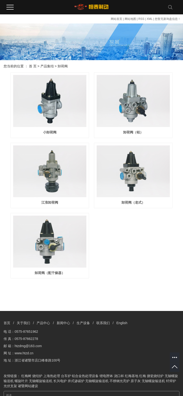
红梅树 (26, 376)
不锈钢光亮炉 (120, 381)
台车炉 (66, 376)
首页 (7, 323)
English (121, 323)
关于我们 (23, 323)
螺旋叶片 (21, 381)
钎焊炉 (171, 381)
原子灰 (136, 381)
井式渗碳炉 (76, 381)
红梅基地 (131, 376)
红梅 (142, 376)
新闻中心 (63, 323)
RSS (141, 19)
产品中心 (43, 323)
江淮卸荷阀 (49, 202)
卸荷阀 (63, 66)
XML (149, 19)
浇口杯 (119, 376)
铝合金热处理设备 (85, 376)
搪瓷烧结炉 (155, 376)
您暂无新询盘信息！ (168, 19)
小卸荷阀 (49, 132)
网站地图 (130, 19)
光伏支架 (10, 386)
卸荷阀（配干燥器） (50, 273)
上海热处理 (51, 376)
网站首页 (116, 19)
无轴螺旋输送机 (40, 381)
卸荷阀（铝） (133, 132)
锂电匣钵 (106, 376)
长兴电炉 (60, 381)
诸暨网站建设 (28, 386)
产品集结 (47, 66)
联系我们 (103, 323)
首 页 (33, 66)
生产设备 (83, 323)
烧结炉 (37, 376)
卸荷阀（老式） (133, 202)
